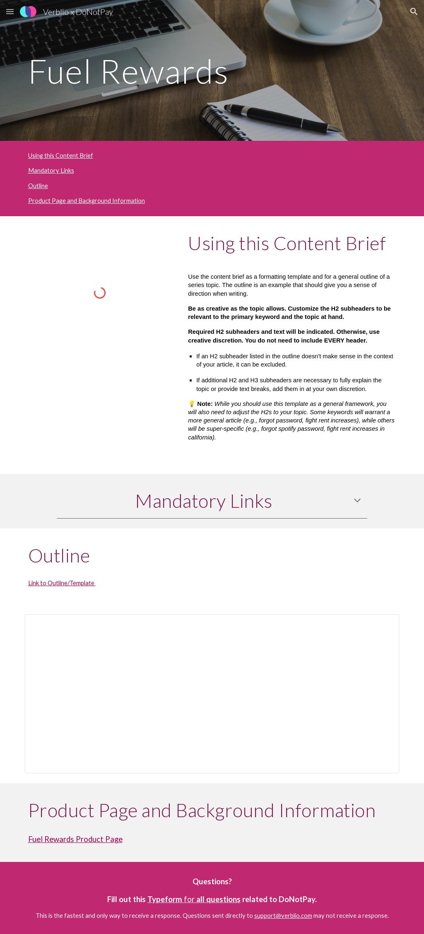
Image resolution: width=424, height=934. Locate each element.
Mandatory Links (51, 170)
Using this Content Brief (60, 155)
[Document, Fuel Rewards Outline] (212, 693)
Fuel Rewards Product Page (75, 839)
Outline (38, 185)
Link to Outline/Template (62, 582)
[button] (10, 11)
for (189, 899)
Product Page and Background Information (86, 200)
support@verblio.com (283, 915)
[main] (212, 70)
